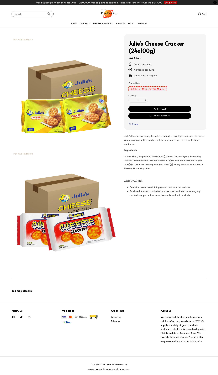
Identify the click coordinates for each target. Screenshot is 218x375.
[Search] (48, 14)
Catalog (84, 23)
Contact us (142, 23)
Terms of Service (94, 369)
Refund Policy (125, 369)
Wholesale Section (102, 23)
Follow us (115, 321)
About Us (120, 23)
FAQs (130, 23)
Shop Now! (170, 2)
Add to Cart (160, 108)
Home (73, 23)
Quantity (132, 95)
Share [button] (133, 123)
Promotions (134, 82)
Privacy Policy (110, 369)
